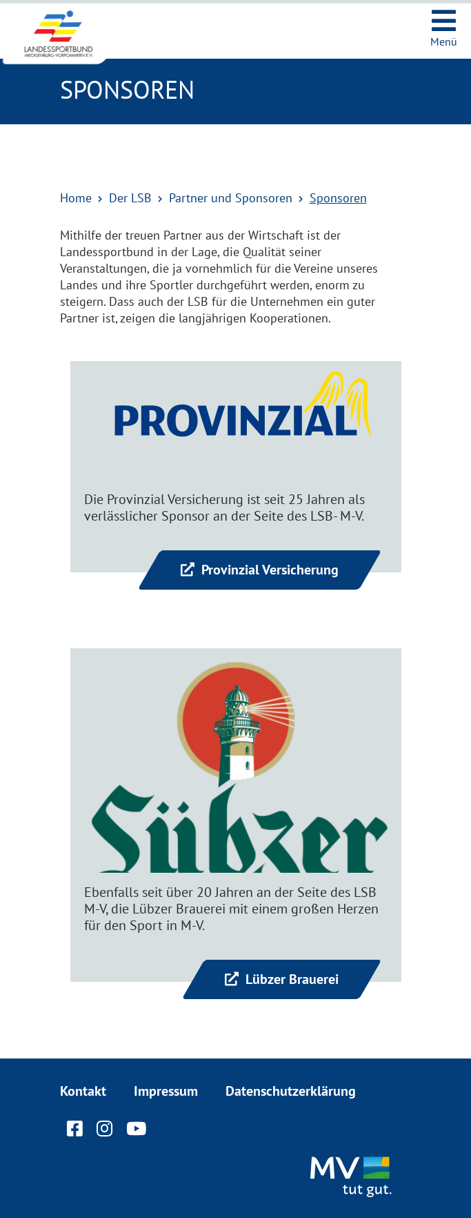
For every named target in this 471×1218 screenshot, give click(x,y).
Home (76, 198)
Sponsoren (338, 198)
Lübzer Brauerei (290, 979)
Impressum (166, 1091)
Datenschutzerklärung (291, 1091)
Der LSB (130, 198)
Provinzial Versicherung (268, 570)
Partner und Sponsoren (230, 198)
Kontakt (83, 1091)
